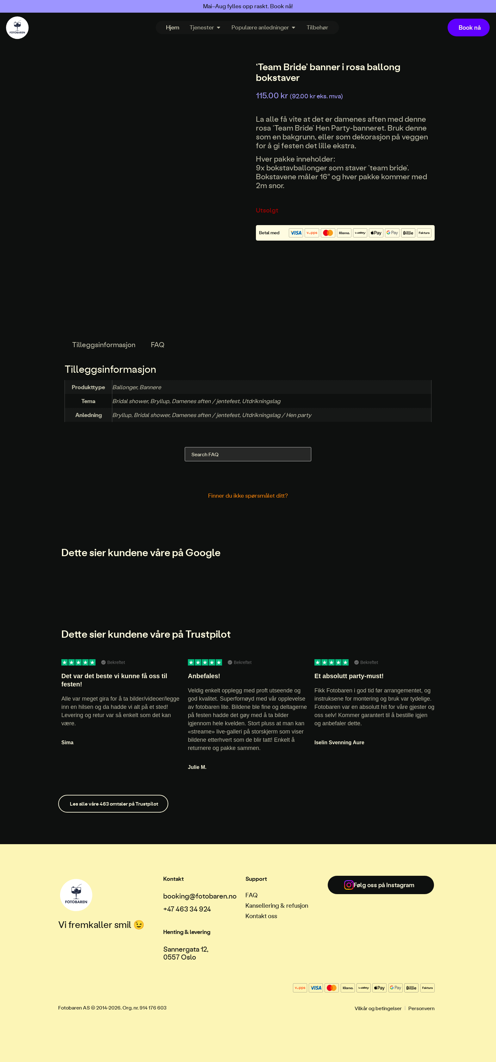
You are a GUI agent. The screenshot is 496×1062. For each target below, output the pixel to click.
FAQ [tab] (157, 344)
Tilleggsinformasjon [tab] (103, 344)
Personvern (421, 1008)
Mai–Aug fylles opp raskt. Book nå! (248, 6)
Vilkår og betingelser (378, 1008)
